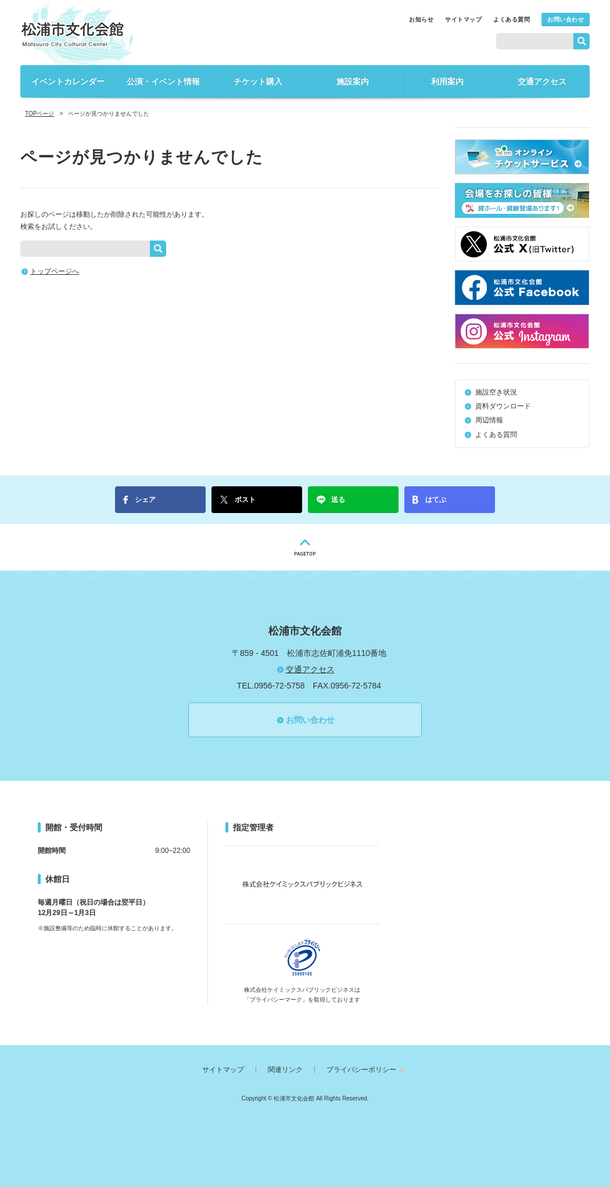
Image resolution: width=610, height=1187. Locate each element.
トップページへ (54, 271)
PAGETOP (305, 547)
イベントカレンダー (68, 81)
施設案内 (352, 81)
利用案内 (447, 81)
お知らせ (421, 19)
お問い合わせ (565, 19)
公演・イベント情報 (163, 81)
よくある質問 (511, 19)
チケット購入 (258, 81)
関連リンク (285, 1070)
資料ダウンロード (503, 406)
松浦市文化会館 (72, 34)
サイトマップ (463, 19)
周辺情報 (489, 420)
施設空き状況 (496, 392)
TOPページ (39, 113)
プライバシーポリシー (361, 1070)
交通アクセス (542, 81)
